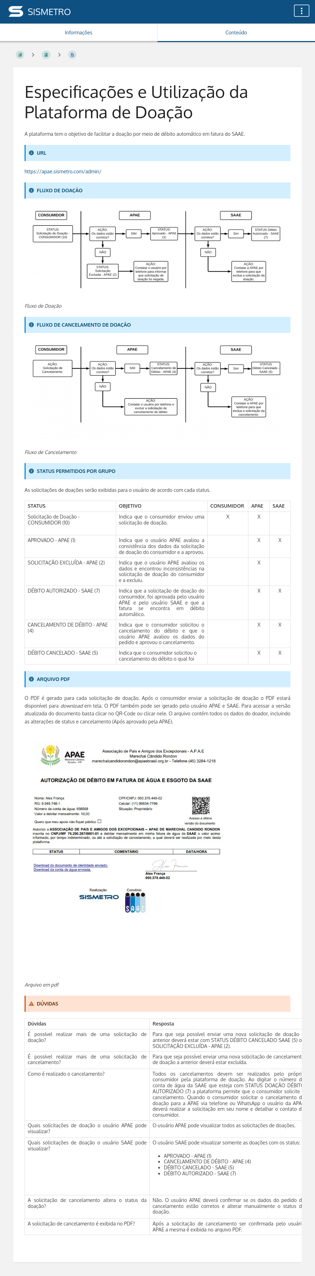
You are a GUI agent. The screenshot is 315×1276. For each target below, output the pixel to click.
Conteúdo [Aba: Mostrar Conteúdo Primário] (236, 32)
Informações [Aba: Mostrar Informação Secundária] (78, 32)
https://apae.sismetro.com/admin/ (63, 171)
